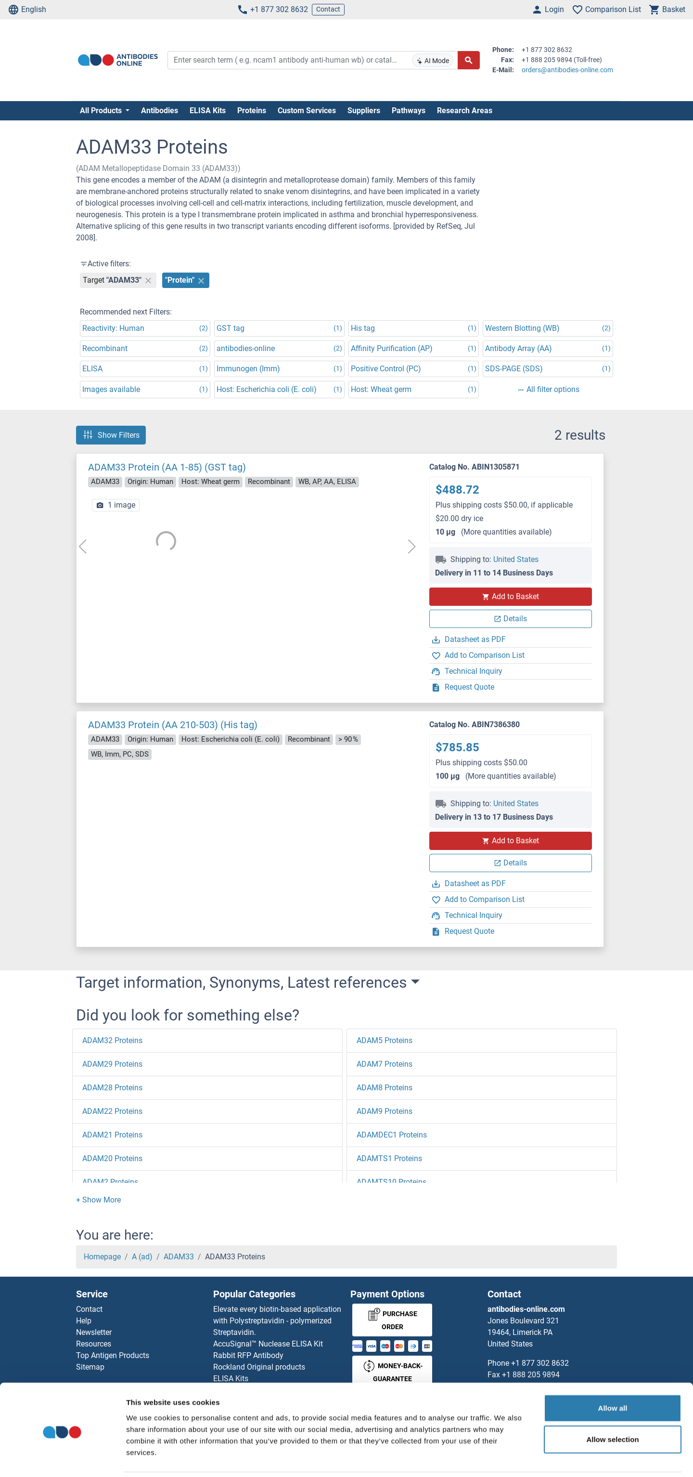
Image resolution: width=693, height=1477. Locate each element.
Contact (328, 9)
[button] (98, 1199)
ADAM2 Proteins (110, 1182)
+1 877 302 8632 (272, 9)
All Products (102, 110)
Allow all (613, 1375)
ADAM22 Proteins (112, 1111)
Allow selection (612, 1406)
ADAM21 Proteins (112, 1134)
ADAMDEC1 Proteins (392, 1134)
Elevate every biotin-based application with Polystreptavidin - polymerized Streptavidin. (277, 1321)
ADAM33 (179, 1256)
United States (516, 559)
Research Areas (464, 110)
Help (83, 1320)
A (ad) (142, 1256)
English (27, 9)
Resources (93, 1343)
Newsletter (94, 1332)
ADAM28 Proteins (112, 1087)
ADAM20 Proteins (112, 1158)
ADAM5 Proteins (384, 1040)
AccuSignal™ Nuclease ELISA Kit (268, 1343)
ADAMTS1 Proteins (389, 1158)
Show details (505, 1458)
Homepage (102, 1256)
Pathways (408, 110)
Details (510, 618)
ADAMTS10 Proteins (391, 1182)
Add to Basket (510, 596)
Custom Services (307, 110)
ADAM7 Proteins (384, 1064)
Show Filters (111, 435)
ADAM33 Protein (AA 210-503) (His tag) (172, 725)
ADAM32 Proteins (112, 1040)
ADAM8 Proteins (384, 1087)
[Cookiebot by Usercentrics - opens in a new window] (62, 1458)
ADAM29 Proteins (112, 1064)
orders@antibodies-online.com (567, 70)
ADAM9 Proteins (384, 1111)
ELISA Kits (208, 110)
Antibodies (159, 110)
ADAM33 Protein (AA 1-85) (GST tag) (167, 467)
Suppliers (363, 110)
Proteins (251, 110)
